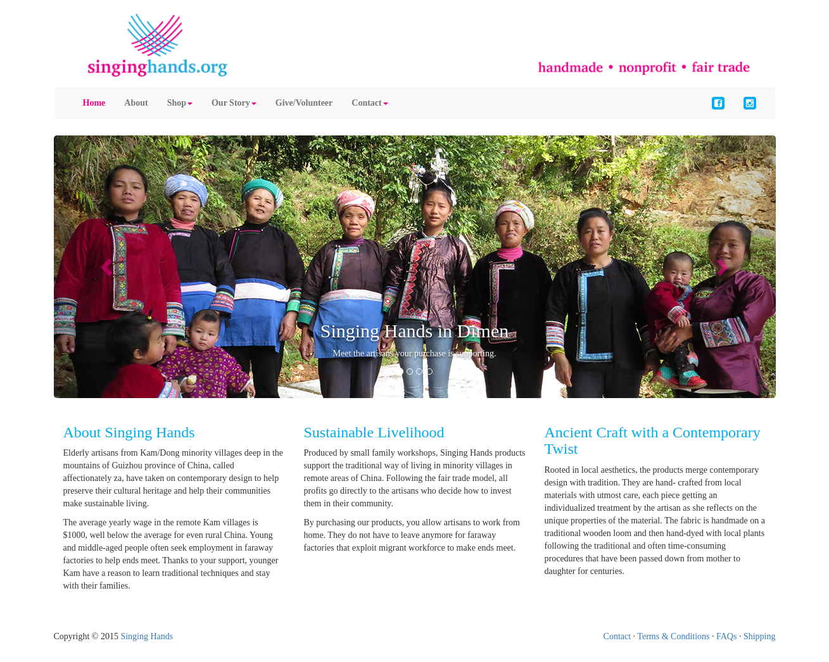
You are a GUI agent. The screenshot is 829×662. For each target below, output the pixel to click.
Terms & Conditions (673, 636)
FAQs (726, 636)
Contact (617, 636)
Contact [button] (369, 103)
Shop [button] (180, 103)
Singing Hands (146, 636)
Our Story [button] (234, 103)
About (136, 103)
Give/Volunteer (303, 103)
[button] (108, 266)
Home (94, 103)
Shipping (760, 636)
